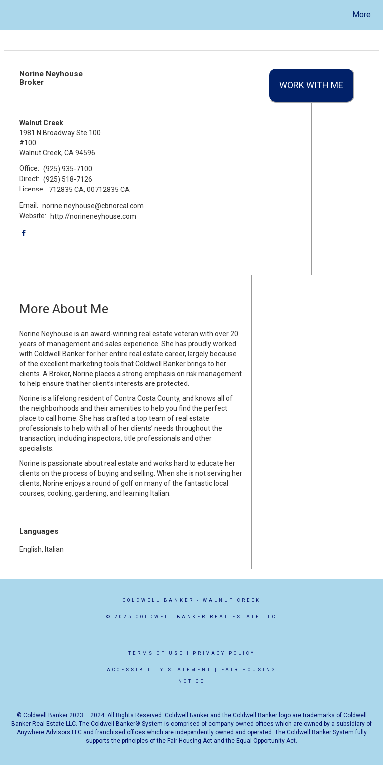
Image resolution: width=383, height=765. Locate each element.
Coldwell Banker (158, 600)
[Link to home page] (12, 15)
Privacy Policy (224, 653)
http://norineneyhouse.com (93, 216)
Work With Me (311, 85)
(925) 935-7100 (67, 169)
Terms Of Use (156, 653)
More (361, 14)
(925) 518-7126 (67, 179)
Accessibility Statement (159, 669)
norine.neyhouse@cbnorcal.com (93, 206)
